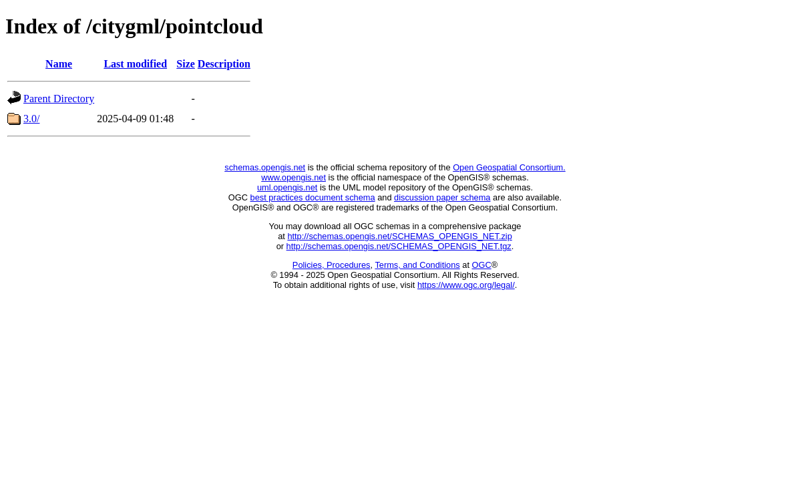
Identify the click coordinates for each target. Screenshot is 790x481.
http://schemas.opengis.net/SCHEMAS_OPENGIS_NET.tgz (399, 246)
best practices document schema (312, 197)
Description (224, 63)
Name (58, 63)
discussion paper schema (442, 197)
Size (185, 63)
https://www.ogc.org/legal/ (466, 285)
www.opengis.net (293, 177)
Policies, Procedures (331, 265)
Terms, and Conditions (417, 265)
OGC (481, 265)
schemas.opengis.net (264, 167)
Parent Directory (58, 98)
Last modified (135, 63)
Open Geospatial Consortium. (509, 167)
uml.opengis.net (287, 187)
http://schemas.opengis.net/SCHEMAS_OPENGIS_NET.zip (399, 236)
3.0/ (31, 118)
